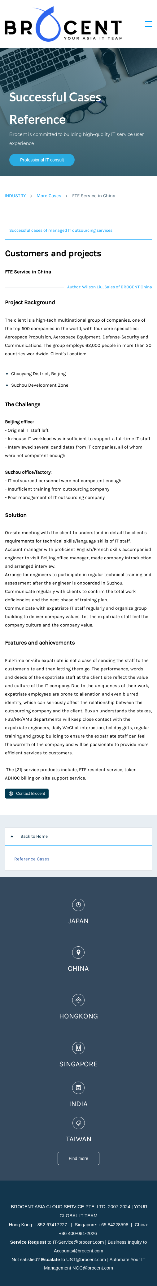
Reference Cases (32, 843)
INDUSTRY (15, 180)
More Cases (49, 180)
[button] (78, 214)
